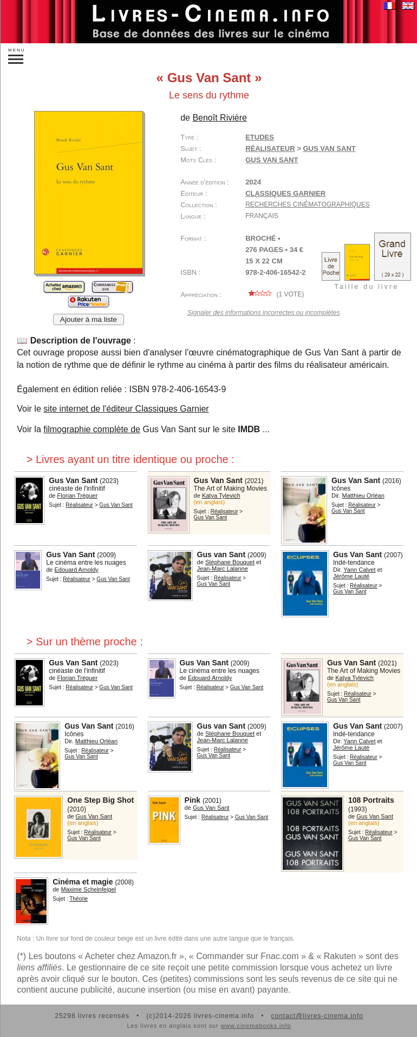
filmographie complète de (91, 429)
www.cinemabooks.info (256, 1025)
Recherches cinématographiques (307, 204)
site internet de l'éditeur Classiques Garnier (125, 408)
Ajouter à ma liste (88, 319)
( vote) (274, 294)
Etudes (259, 137)
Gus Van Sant (271, 160)
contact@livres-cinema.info (317, 1016)
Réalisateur (270, 148)
